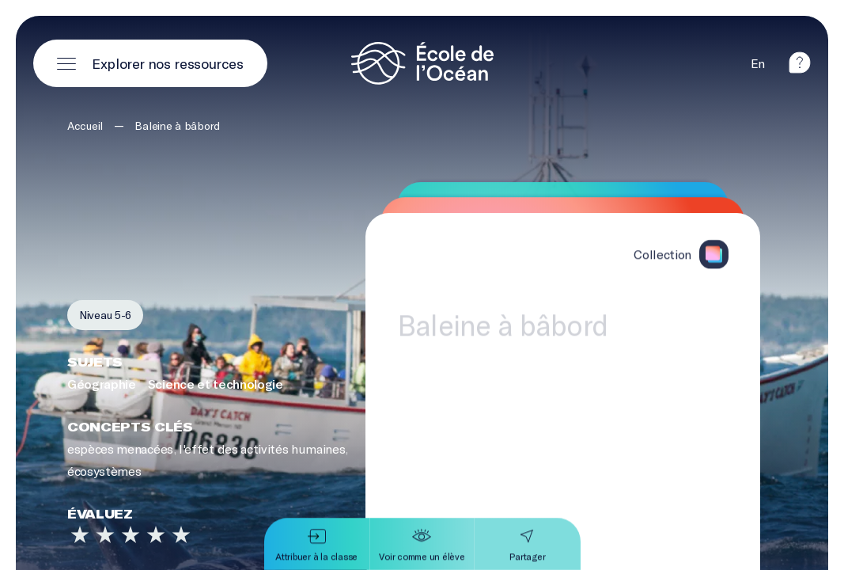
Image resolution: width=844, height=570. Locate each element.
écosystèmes (104, 471)
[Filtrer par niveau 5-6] (105, 315)
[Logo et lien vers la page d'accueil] (422, 63)
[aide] (800, 63)
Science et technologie (215, 383)
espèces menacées (120, 449)
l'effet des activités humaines (262, 449)
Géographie (101, 383)
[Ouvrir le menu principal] (150, 63)
